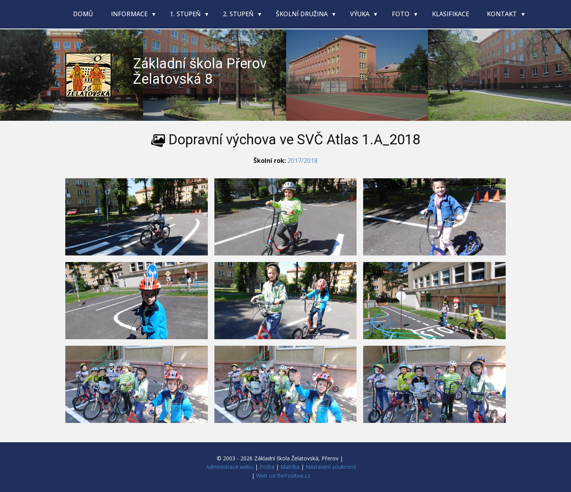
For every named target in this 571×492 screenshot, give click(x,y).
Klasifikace (450, 14)
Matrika (289, 466)
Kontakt (502, 14)
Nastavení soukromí (331, 466)
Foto (401, 14)
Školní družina (302, 14)
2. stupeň (239, 14)
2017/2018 (302, 160)
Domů (83, 14)
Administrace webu (229, 466)
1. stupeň (186, 14)
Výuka (360, 14)
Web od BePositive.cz (283, 475)
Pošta (267, 466)
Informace (130, 14)
